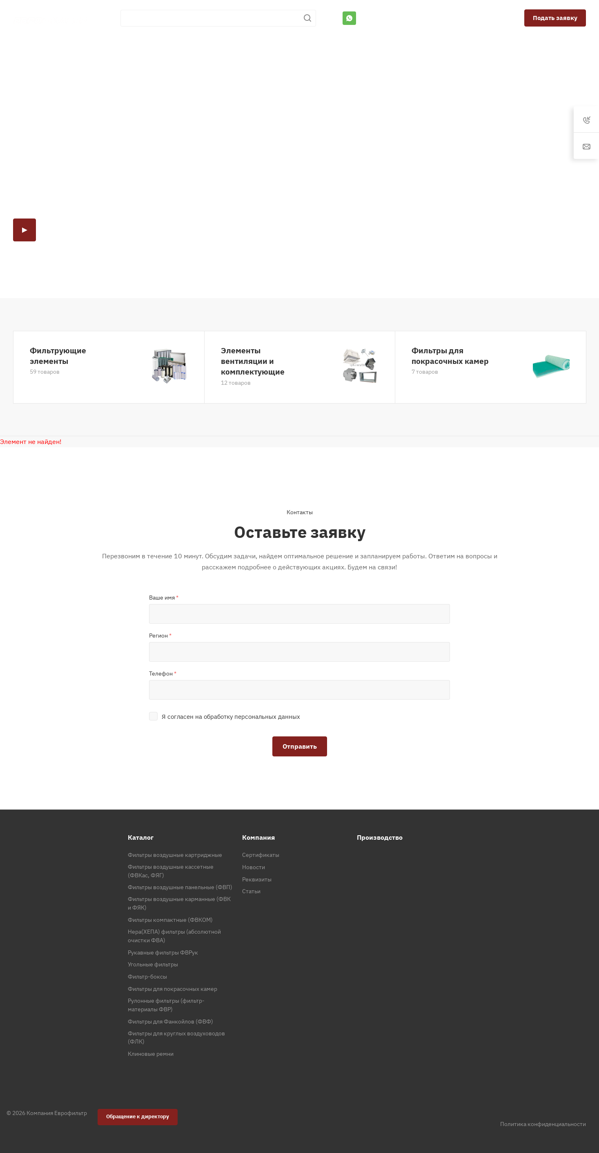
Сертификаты (260, 855)
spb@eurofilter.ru (464, 18)
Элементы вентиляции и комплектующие (253, 361)
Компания (258, 837)
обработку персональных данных (252, 716)
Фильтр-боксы (147, 976)
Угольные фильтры (153, 964)
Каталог (141, 837)
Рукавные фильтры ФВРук (163, 952)
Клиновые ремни (151, 1053)
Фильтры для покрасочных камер (450, 355)
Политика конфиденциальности (543, 1124)
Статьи (251, 891)
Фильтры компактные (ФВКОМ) (170, 919)
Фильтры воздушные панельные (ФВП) (180, 887)
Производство (380, 837)
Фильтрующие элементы (58, 355)
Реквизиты (257, 879)
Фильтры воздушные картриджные (175, 855)
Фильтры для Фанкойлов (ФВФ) (170, 1021)
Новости (253, 867)
